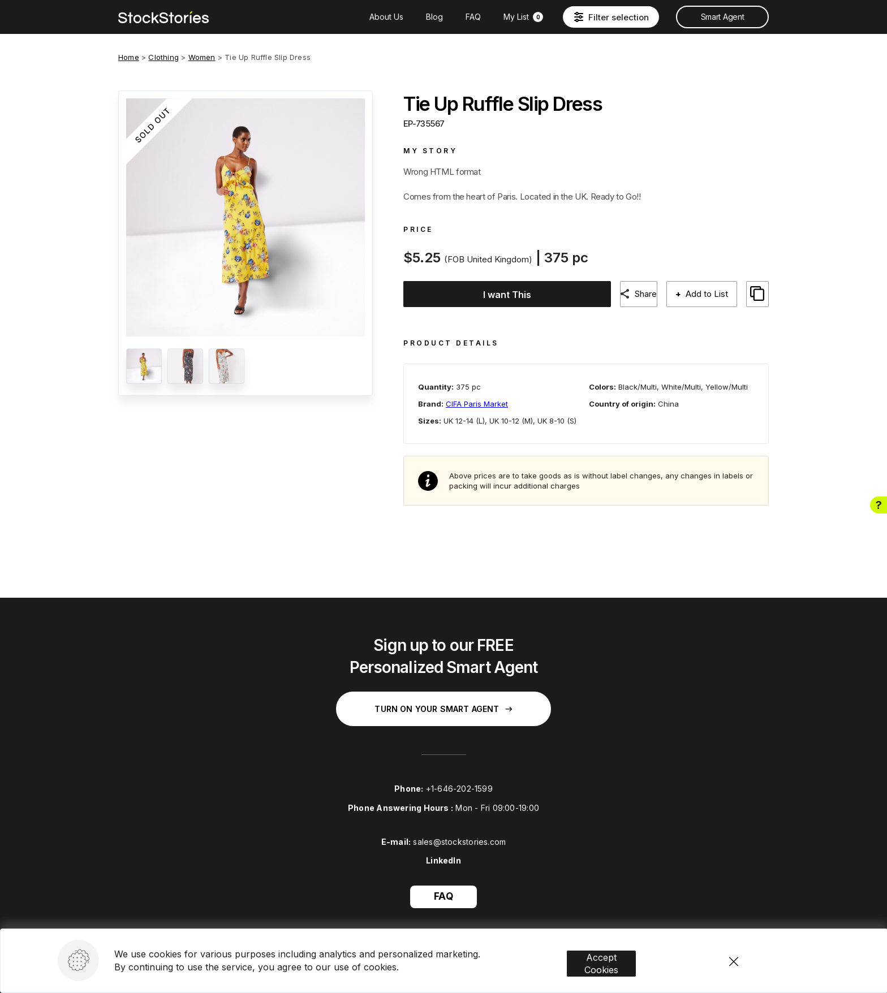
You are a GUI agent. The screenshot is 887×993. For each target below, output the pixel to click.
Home (128, 57)
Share (639, 293)
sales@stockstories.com (459, 831)
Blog (434, 16)
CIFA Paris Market (477, 393)
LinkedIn (443, 850)
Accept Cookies (618, 934)
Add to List (704, 294)
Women (202, 57)
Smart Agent (722, 16)
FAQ (473, 16)
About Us (386, 16)
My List (523, 16)
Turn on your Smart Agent (443, 698)
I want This (500, 294)
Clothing (163, 57)
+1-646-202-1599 (459, 778)
